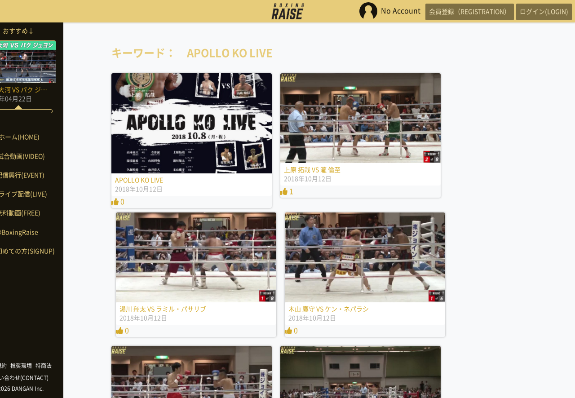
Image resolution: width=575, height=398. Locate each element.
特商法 (70, 365)
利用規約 (22, 365)
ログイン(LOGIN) (539, 11)
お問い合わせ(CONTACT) (45, 377)
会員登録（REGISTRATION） (455, 11)
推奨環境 (47, 365)
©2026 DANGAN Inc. (45, 388)
